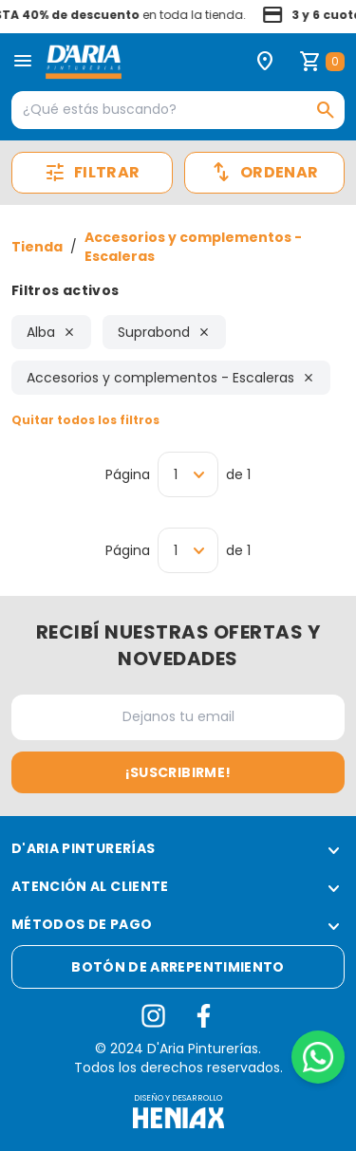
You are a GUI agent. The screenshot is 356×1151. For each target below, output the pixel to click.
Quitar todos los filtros (85, 420)
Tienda (37, 246)
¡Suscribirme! (178, 772)
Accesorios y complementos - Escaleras (193, 247)
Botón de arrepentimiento (177, 966)
